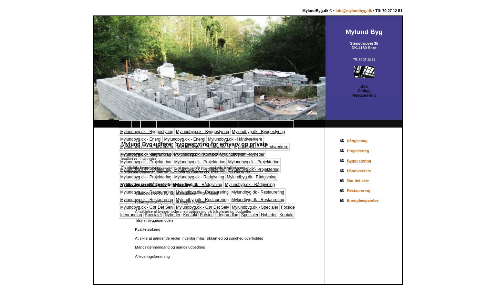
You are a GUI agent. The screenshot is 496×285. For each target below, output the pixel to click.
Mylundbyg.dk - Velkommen (183, 124)
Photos (148, 124)
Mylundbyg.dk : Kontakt (195, 154)
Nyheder (172, 214)
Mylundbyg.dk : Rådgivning (251, 177)
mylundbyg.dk (224, 124)
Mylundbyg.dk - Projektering (146, 162)
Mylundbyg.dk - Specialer (255, 207)
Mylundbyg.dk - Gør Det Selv (146, 207)
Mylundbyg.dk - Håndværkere (235, 139)
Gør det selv (358, 180)
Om (136, 124)
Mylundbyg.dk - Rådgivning (199, 177)
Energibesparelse (363, 200)
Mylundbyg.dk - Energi (140, 139)
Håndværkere (359, 171)
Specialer (153, 214)
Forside (288, 207)
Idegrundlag (131, 214)
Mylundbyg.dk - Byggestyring (265, 124)
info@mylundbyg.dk (353, 11)
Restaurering (358, 190)
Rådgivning (357, 141)
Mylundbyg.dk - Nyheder (242, 154)
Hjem (125, 124)
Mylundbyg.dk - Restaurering (146, 192)
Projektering (358, 151)
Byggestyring (359, 161)
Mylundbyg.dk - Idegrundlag (145, 154)
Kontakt (190, 214)
